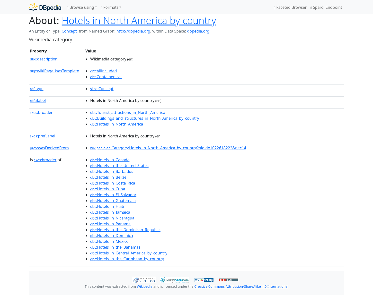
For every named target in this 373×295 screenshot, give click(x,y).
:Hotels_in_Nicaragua (112, 218)
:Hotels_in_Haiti (107, 206)
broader (41, 112)
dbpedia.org (198, 31)
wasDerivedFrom (49, 148)
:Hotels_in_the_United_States (119, 165)
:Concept (102, 88)
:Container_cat (106, 76)
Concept (69, 31)
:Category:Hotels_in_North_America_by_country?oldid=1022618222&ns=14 (168, 148)
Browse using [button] (80, 7)
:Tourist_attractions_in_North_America (127, 112)
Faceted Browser (290, 7)
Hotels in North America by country (139, 20)
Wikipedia (144, 286)
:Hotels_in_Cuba (107, 189)
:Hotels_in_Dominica (111, 235)
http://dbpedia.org (133, 31)
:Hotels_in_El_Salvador (113, 194)
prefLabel (42, 136)
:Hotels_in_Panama (110, 224)
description (44, 59)
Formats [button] (109, 7)
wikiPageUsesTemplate (54, 71)
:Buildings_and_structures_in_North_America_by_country (144, 118)
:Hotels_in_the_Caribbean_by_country (127, 258)
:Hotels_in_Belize (108, 177)
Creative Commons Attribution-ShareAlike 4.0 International (241, 286)
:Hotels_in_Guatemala (113, 200)
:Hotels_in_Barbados (111, 171)
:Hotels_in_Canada (109, 159)
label (38, 100)
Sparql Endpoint (326, 7)
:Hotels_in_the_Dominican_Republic (125, 229)
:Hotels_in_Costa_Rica (112, 183)
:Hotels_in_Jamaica (110, 212)
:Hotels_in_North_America (116, 124)
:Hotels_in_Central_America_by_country (128, 253)
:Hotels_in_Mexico (109, 241)
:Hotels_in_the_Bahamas (115, 247)
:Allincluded (103, 71)
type (37, 88)
